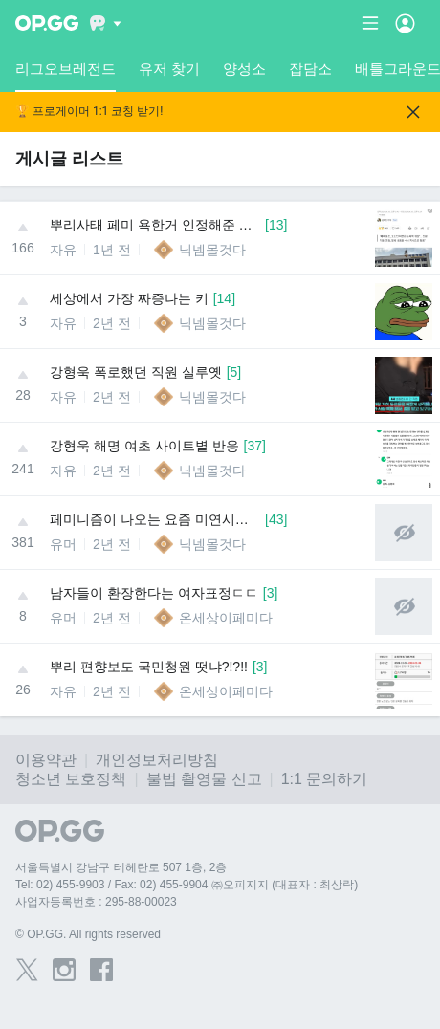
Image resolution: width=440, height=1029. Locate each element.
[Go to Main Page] (46, 23)
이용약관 (46, 760)
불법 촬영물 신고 (204, 779)
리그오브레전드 (65, 76)
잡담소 (310, 68)
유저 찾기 (169, 68)
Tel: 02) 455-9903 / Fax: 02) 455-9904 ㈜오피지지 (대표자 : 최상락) (186, 884)
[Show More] (105, 23)
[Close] (413, 111)
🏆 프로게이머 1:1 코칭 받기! (89, 111)
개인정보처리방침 (157, 760)
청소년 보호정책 (70, 779)
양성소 (244, 68)
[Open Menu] (405, 23)
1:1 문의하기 (324, 779)
